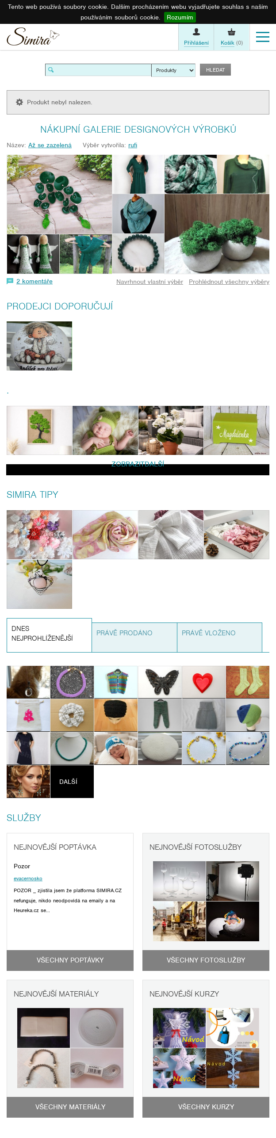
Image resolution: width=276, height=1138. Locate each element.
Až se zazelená (50, 145)
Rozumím (180, 17)
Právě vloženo (209, 633)
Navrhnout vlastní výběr (149, 282)
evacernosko (28, 878)
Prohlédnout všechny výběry (229, 282)
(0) (232, 43)
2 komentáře (34, 281)
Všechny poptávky (70, 960)
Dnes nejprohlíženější (42, 633)
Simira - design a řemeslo (33, 38)
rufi (132, 145)
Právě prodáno (124, 633)
